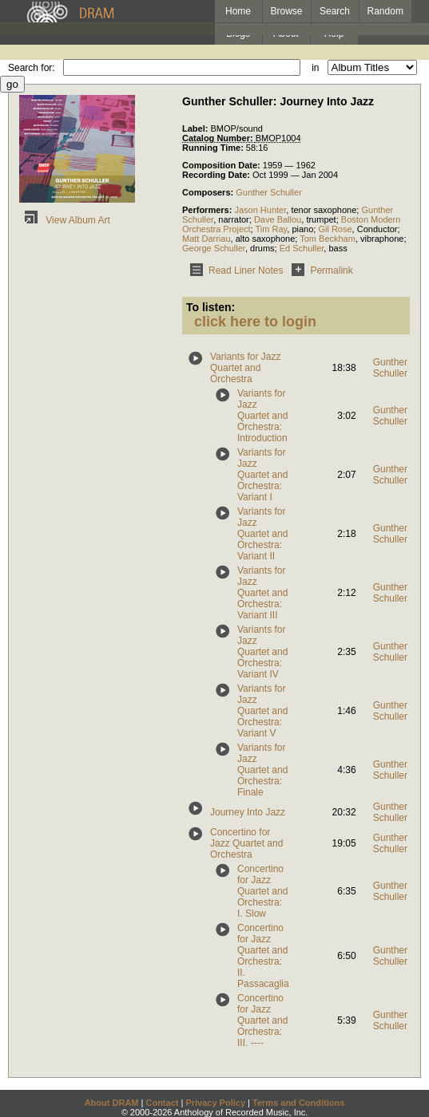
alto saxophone (266, 238)
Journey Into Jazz (247, 812)
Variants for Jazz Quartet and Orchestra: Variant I (262, 475)
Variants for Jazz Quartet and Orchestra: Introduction (262, 416)
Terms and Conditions (298, 1102)
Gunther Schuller (269, 192)
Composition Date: (222, 165)
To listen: (210, 307)
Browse (287, 11)
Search (335, 11)
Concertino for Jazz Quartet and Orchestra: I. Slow (262, 891)
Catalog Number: (219, 138)
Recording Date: (217, 175)
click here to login (255, 322)
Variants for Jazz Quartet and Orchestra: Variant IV (262, 652)
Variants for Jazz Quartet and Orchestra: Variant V (262, 711)
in (315, 67)
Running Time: (214, 147)
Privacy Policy (215, 1102)
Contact (161, 1102)
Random (385, 11)
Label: (196, 128)
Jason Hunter (260, 210)
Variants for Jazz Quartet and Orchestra (245, 368)
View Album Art (64, 220)
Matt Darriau (206, 238)
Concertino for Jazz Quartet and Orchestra (246, 843)
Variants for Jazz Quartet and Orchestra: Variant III (262, 593)
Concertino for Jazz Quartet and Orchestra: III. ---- (262, 1020)
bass (337, 248)
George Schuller (213, 248)
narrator (233, 219)
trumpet (321, 219)
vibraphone (381, 238)
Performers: (208, 210)
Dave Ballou (277, 219)
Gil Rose (335, 229)
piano (302, 229)
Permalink (319, 270)
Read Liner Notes (234, 270)
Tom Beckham (328, 238)
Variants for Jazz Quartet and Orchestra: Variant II (262, 534)
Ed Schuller (302, 248)
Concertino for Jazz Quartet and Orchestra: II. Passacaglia (263, 955)
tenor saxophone (323, 210)
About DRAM (112, 1102)
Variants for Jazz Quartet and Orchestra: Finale (262, 770)
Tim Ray (272, 229)
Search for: (31, 67)
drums (262, 248)
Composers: (209, 192)
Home (238, 11)
